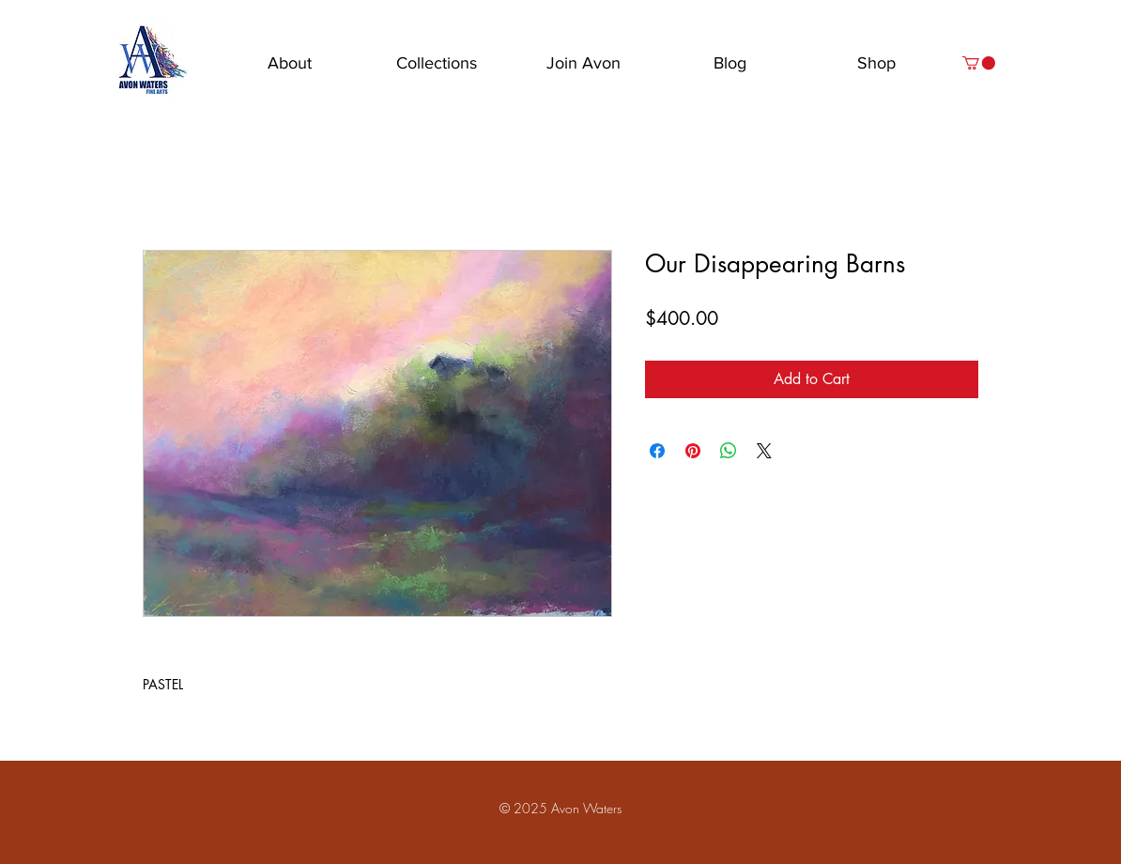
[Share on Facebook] (657, 451)
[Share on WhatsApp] (728, 451)
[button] (978, 62)
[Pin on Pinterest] (693, 451)
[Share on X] (764, 451)
